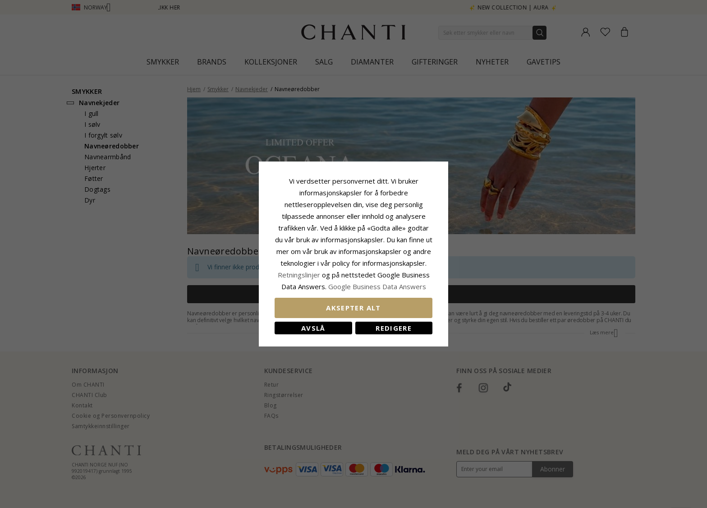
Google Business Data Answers (377, 286)
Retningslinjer (300, 274)
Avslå (313, 328)
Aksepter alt (353, 307)
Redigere (394, 328)
